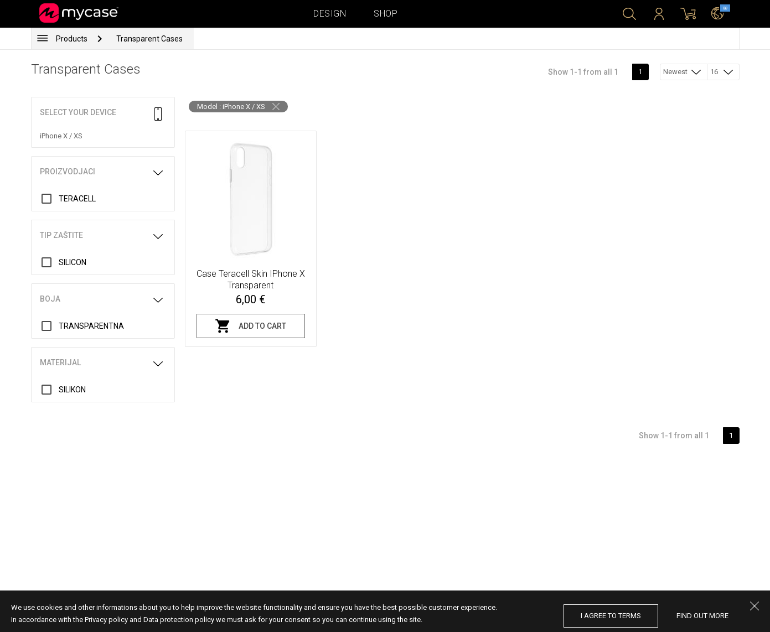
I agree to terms (611, 616)
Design (329, 13)
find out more (702, 616)
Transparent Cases (149, 38)
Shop (385, 13)
